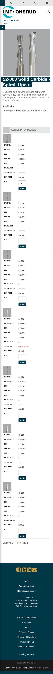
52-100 (21, 377)
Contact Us (26, 581)
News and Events (26, 642)
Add (22, 188)
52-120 (21, 435)
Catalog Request (26, 654)
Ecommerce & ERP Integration (18, 668)
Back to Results (11, 20)
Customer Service (26, 632)
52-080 (21, 319)
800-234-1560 (26, 586)
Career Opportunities (26, 618)
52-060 (21, 261)
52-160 (21, 493)
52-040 (21, 145)
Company (26, 622)
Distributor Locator (26, 647)
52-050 (21, 203)
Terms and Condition (26, 637)
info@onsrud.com (27, 591)
